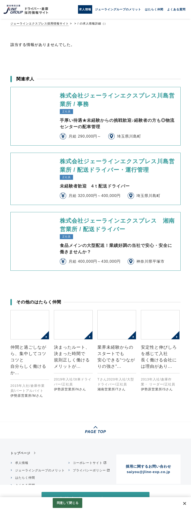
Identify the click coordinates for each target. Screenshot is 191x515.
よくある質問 (176, 9)
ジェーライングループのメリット (118, 9)
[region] (95, 506)
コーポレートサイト (88, 463)
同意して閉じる (67, 503)
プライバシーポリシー (89, 470)
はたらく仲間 (154, 9)
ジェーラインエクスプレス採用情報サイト (39, 23)
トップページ (20, 453)
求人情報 (85, 9)
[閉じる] (184, 503)
